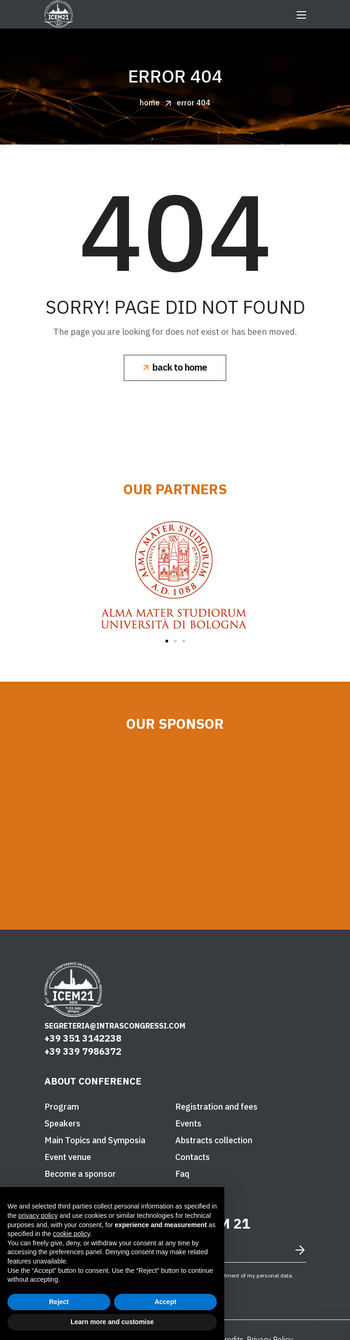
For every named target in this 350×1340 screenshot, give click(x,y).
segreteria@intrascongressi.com (115, 1025)
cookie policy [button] (71, 1233)
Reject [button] (59, 1301)
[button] (175, 368)
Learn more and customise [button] (112, 1322)
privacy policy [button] (37, 1215)
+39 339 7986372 (82, 1051)
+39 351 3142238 (82, 1038)
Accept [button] (166, 1301)
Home (150, 102)
